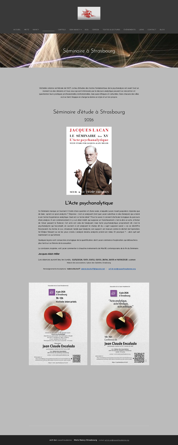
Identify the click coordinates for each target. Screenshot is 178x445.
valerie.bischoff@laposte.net (93, 269)
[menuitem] (23, 29)
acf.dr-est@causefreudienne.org (122, 269)
